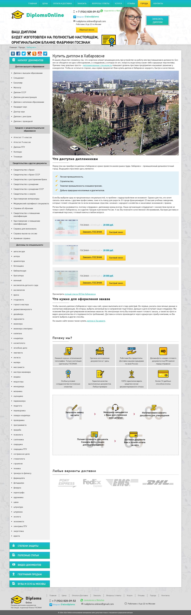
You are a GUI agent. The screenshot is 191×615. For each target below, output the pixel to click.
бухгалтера (19, 275)
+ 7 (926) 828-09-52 (88, 11)
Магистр (17, 87)
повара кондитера (22, 415)
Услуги (118, 3)
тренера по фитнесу (22, 473)
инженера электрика (23, 328)
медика (17, 377)
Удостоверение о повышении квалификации (27, 222)
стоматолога (19, 459)
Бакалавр (18, 82)
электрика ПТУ (20, 526)
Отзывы (131, 3)
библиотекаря (20, 270)
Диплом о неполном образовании (29, 102)
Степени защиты (25, 545)
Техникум (18, 156)
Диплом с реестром (22, 116)
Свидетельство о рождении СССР (29, 189)
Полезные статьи (25, 555)
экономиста (19, 521)
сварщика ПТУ (20, 449)
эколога (17, 516)
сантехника (19, 439)
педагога (18, 405)
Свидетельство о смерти (24, 194)
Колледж (18, 152)
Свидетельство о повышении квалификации (27, 214)
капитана (18, 333)
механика (18, 391)
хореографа (19, 492)
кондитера (18, 338)
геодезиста (19, 299)
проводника (19, 420)
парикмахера (20, 401)
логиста (17, 357)
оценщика (18, 396)
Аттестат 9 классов (22, 142)
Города (144, 3)
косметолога (19, 343)
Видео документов (26, 564)
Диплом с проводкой (23, 121)
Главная (32, 3)
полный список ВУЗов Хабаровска (80, 294)
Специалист (19, 78)
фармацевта (19, 478)
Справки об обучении (23, 208)
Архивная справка (22, 238)
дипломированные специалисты (97, 65)
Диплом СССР (20, 92)
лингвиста (18, 352)
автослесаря (19, 251)
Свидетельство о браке (24, 169)
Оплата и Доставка (62, 3)
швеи (16, 502)
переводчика (20, 410)
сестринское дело (22, 454)
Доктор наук (19, 111)
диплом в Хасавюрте (96, 321)
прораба (17, 430)
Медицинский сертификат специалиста (31, 203)
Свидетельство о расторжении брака (30, 179)
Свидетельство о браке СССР (27, 174)
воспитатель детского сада (26, 285)
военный (17, 280)
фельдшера (19, 483)
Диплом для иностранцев (25, 97)
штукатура (18, 507)
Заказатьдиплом (157, 20)
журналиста (19, 319)
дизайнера (18, 314)
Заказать (82, 3)
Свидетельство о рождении (26, 184)
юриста (17, 536)
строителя (18, 463)
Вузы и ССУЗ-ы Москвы (29, 583)
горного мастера (21, 304)
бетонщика (19, 266)
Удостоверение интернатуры (26, 198)
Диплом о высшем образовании (28, 73)
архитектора (19, 261)
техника (17, 468)
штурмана (18, 512)
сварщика (18, 444)
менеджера (19, 386)
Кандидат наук (20, 107)
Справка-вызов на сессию (25, 233)
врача (16, 295)
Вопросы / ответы (100, 3)
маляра (17, 362)
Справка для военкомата (25, 228)
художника (18, 497)
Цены (45, 3)
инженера (18, 323)
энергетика (19, 531)
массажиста (19, 367)
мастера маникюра (22, 372)
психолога (18, 434)
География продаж (27, 574)
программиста (20, 425)
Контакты (158, 3)
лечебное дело (20, 348)
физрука (17, 487)
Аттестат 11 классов (23, 137)
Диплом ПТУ (19, 147)
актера (17, 256)
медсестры (18, 381)
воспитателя (19, 290)
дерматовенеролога (23, 309)
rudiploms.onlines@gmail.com (91, 21)
